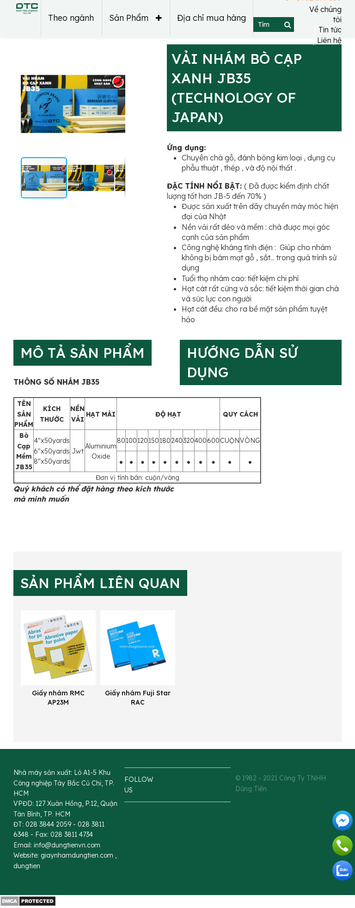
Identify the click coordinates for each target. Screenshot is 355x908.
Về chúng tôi (325, 14)
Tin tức (330, 30)
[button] (37, 104)
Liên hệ (329, 40)
